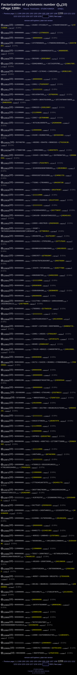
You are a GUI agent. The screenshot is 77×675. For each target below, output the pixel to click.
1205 (43, 13)
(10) (7, 25)
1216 (27, 16)
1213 (15, 16)
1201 (27, 13)
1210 (65, 13)
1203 (35, 13)
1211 (69, 13)
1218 (35, 16)
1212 (73, 13)
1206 (47, 13)
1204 (39, 13)
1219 (39, 16)
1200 (23, 13)
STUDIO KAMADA (47, 9)
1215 (23, 16)
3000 (51, 16)
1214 (19, 16)
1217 (31, 16)
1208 (55, 13)
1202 (31, 13)
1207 (51, 13)
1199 (19, 13)
